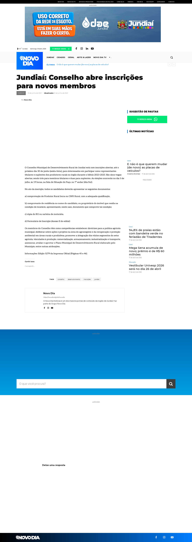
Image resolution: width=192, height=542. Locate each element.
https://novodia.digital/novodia (54, 297)
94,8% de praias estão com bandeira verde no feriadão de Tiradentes (146, 233)
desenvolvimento (74, 279)
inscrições (87, 279)
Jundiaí (21, 93)
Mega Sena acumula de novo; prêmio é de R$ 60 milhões (146, 251)
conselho (61, 279)
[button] (171, 57)
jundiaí (96, 279)
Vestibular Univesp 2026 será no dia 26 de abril (146, 267)
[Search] (170, 383)
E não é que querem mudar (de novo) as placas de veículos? (83, 64)
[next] (173, 64)
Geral (129, 161)
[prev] (169, 64)
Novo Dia (27, 100)
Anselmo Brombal (133, 174)
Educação (132, 262)
